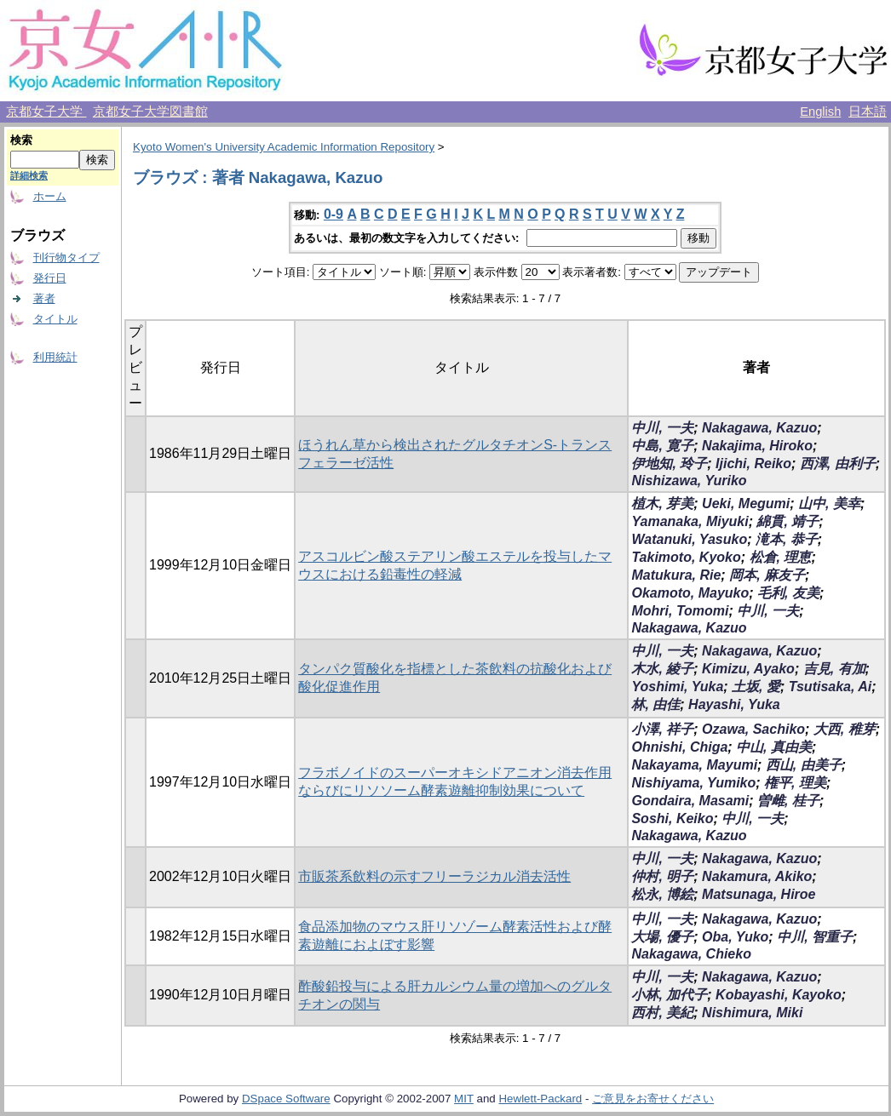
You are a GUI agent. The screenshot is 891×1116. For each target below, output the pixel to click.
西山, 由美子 (804, 765)
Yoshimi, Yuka (677, 686)
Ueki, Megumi (746, 503)
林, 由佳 (655, 704)
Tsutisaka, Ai (830, 686)
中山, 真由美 (774, 747)
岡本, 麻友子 (767, 575)
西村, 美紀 (662, 1012)
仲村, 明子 (662, 876)
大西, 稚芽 (844, 729)
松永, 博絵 (662, 894)
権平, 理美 (795, 782)
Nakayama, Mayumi (694, 765)
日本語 (867, 111)
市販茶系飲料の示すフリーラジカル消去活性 (434, 876)
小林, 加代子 (669, 994)
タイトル (55, 318)
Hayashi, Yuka (734, 704)
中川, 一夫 (662, 428)
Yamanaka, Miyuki (689, 521)
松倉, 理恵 (781, 557)
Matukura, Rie (676, 575)
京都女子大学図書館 (150, 111)
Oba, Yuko (735, 937)
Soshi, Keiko (672, 818)
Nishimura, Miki (752, 1012)
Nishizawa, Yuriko (688, 480)
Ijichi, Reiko (753, 463)
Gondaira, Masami (690, 800)
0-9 (333, 214)
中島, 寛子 (662, 445)
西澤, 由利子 (838, 463)
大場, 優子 (662, 937)
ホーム (49, 196)
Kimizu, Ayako (748, 668)
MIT (464, 1098)
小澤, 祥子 (662, 729)
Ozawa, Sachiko (753, 729)
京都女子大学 (46, 111)
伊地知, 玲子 (669, 463)
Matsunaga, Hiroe (758, 894)
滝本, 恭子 (787, 539)
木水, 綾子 (662, 668)
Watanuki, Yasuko (689, 539)
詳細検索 (29, 175)
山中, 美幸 (829, 503)
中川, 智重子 (815, 937)
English (820, 111)
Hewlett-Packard (540, 1098)
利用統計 (55, 357)
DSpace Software (286, 1098)
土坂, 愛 (756, 686)
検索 (21, 140)
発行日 (49, 278)
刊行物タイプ (66, 257)
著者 (44, 298)
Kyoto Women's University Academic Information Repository (283, 146)
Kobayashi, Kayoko (779, 994)
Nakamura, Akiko (757, 876)
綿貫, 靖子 (787, 521)
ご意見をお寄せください (653, 1098)
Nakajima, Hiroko (757, 445)
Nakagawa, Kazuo (759, 428)
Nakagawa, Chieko (691, 954)
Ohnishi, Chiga (679, 747)
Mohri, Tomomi (679, 611)
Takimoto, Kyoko (685, 557)
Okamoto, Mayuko (690, 593)
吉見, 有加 (834, 668)
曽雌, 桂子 (788, 800)
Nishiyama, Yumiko (693, 782)
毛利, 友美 (788, 593)
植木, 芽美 (662, 503)
